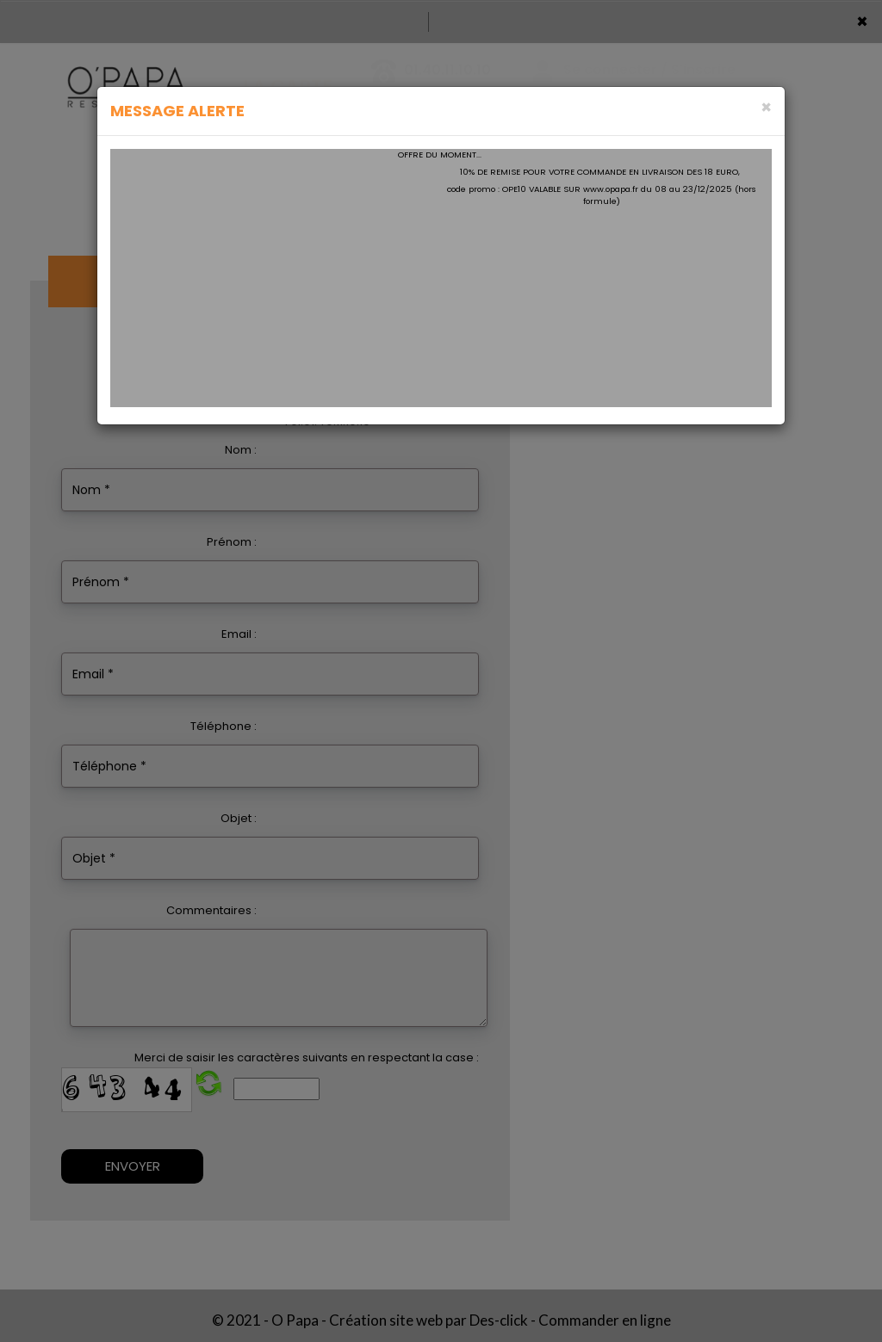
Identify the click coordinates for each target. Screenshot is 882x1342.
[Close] (766, 107)
